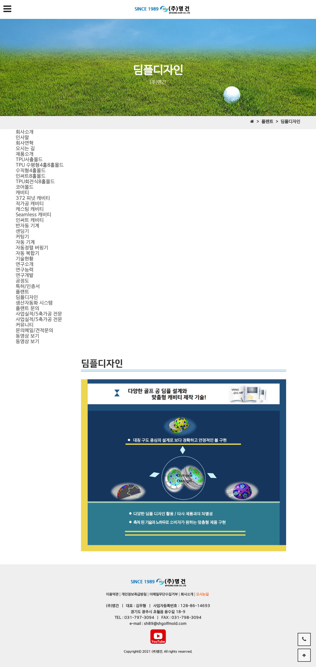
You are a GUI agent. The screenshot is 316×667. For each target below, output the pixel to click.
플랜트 (22, 291)
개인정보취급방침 (134, 594)
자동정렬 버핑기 (32, 247)
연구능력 (25, 269)
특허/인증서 (28, 286)
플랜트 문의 (27, 308)
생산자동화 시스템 (34, 302)
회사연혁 (25, 142)
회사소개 (25, 131)
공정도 (22, 280)
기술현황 (25, 258)
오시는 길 (25, 148)
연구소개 (25, 264)
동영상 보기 (27, 335)
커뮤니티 (25, 324)
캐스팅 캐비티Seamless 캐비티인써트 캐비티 (33, 215)
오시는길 (202, 594)
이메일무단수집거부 (163, 594)
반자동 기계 (27, 225)
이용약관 (112, 594)
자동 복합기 (27, 253)
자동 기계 (25, 242)
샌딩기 (22, 231)
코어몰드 (25, 187)
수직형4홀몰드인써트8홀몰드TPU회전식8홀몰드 (35, 176)
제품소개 (25, 153)
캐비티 (22, 192)
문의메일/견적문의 (34, 330)
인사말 (22, 137)
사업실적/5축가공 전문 (39, 313)
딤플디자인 (27, 297)
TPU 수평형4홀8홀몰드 (40, 164)
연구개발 (25, 275)
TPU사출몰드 (29, 159)
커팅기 (22, 236)
